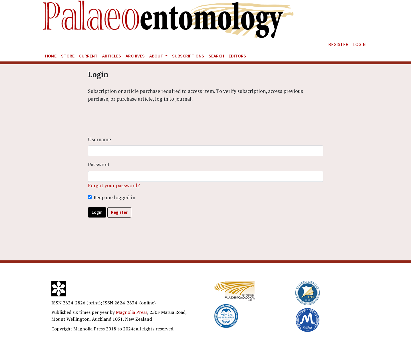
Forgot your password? (114, 185)
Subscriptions (188, 56)
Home (51, 56)
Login (359, 44)
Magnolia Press (131, 312)
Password (98, 164)
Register (338, 44)
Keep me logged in (114, 197)
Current (88, 56)
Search (216, 56)
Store (67, 56)
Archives (135, 56)
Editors (237, 56)
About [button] (156, 56)
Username (99, 139)
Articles (111, 56)
